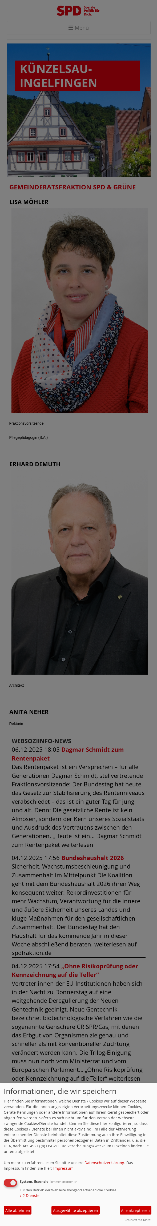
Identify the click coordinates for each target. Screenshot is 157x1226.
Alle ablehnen (17, 1210)
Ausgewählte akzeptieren (75, 1210)
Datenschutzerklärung (104, 1162)
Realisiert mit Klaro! (137, 1220)
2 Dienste (29, 1195)
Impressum (63, 1168)
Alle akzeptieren (135, 1210)
